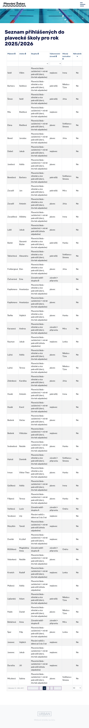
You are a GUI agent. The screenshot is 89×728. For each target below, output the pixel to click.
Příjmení (11, 54)
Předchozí (33, 688)
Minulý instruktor (66, 56)
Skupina (35, 54)
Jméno (22, 54)
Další (57, 688)
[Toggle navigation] (82, 4)
